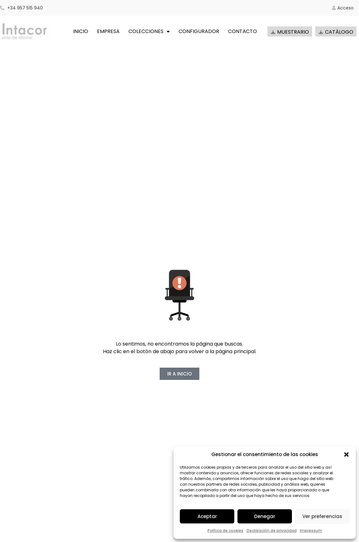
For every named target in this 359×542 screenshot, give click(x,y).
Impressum (311, 530)
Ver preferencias (322, 516)
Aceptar (207, 516)
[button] (346, 454)
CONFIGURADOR (199, 31)
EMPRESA (108, 31)
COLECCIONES (149, 31)
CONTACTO (242, 31)
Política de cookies (225, 530)
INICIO (80, 31)
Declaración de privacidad (272, 530)
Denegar (264, 516)
